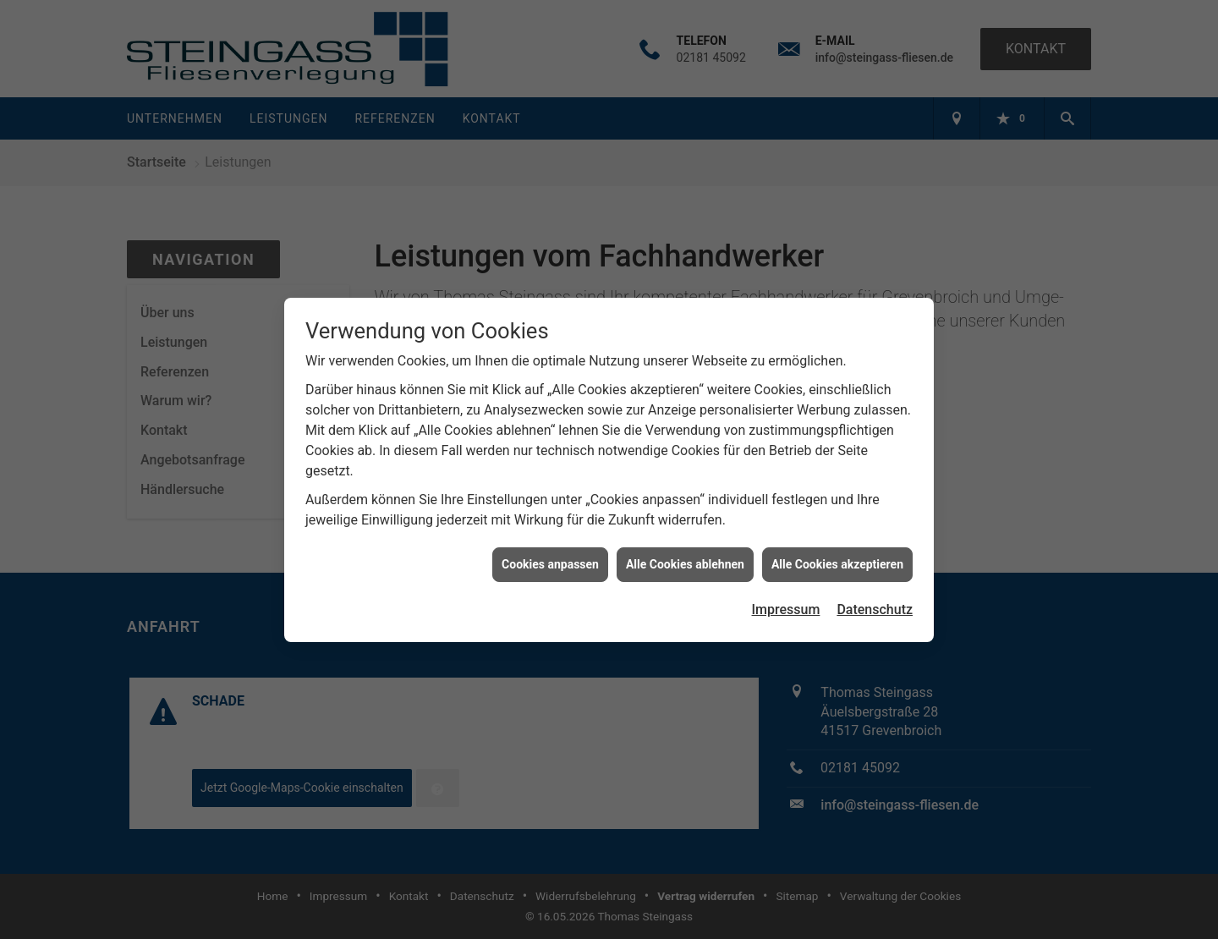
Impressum (786, 605)
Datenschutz (875, 605)
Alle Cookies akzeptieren (837, 560)
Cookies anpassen (550, 560)
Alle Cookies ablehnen (685, 560)
